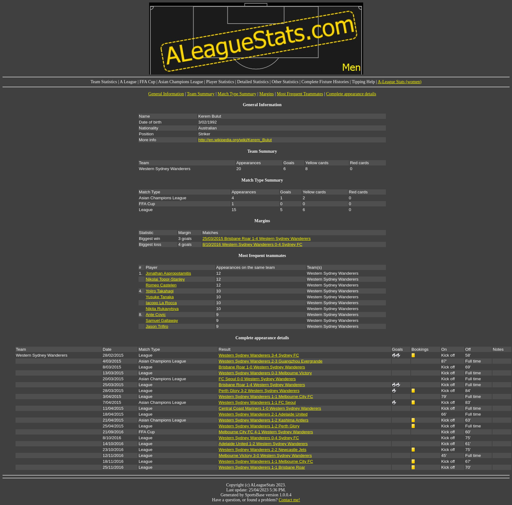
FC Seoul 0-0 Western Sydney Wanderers (257, 378)
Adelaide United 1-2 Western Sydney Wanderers (263, 443)
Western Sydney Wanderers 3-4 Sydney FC (259, 355)
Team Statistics (103, 81)
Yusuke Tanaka (160, 297)
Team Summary (201, 94)
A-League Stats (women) (400, 81)
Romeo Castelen (161, 285)
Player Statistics (220, 81)
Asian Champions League (180, 81)
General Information (166, 94)
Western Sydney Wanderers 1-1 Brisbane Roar (262, 467)
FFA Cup (147, 81)
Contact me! (289, 500)
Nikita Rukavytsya (162, 308)
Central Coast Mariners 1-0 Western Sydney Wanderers (270, 408)
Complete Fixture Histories (325, 81)
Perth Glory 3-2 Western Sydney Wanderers (259, 390)
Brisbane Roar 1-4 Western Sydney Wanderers (262, 384)
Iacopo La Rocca (161, 302)
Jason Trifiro (157, 326)
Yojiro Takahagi (160, 291)
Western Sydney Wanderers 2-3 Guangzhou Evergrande (270, 361)
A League (128, 81)
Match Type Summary (236, 94)
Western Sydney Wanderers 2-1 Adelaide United (263, 414)
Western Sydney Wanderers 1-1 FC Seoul (257, 402)
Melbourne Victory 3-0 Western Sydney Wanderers (265, 455)
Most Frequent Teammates (300, 94)
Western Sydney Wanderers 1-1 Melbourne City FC (266, 396)
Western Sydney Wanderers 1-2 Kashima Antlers (264, 420)
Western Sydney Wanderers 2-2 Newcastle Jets (262, 449)
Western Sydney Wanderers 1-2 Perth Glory (259, 426)
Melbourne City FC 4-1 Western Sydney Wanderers (266, 432)
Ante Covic (156, 314)
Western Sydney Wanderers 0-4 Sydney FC (259, 437)
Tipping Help (363, 81)
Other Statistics (285, 81)
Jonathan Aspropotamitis (168, 273)
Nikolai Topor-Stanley (165, 279)
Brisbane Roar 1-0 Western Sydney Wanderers (262, 367)
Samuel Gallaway (162, 320)
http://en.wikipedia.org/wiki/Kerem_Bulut (235, 140)
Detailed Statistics (252, 81)
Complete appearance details (351, 94)
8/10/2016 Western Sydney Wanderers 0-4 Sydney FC (253, 244)
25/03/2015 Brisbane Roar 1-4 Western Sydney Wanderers (257, 238)
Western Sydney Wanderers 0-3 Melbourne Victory (265, 373)
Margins (266, 94)
